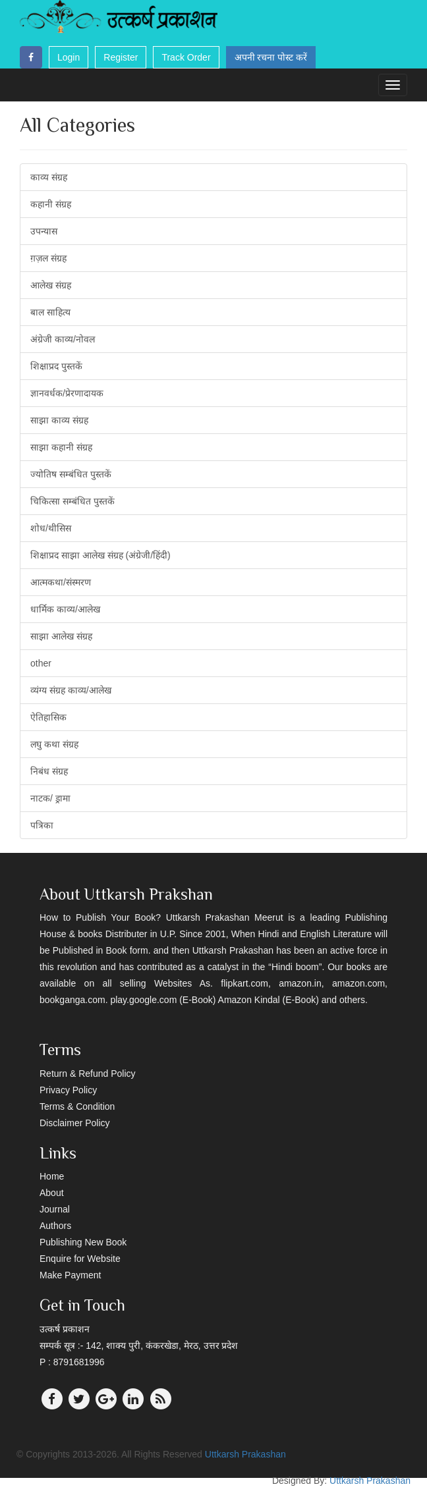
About (52, 1192)
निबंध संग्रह (49, 771)
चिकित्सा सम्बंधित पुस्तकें (72, 501)
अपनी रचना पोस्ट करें (271, 57)
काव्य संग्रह (48, 177)
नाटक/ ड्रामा (50, 798)
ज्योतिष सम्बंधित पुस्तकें (70, 474)
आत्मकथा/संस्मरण (60, 582)
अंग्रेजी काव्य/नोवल (62, 339)
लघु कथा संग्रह (54, 744)
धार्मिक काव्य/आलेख (65, 609)
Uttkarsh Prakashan (245, 1454)
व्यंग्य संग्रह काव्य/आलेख (70, 690)
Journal (55, 1209)
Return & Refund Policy (88, 1073)
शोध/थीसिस (50, 528)
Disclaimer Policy (75, 1123)
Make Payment (70, 1275)
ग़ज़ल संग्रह (48, 258)
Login (68, 57)
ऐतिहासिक (48, 717)
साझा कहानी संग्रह (61, 447)
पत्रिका (41, 825)
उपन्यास (43, 231)
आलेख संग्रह (50, 285)
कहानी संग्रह (50, 204)
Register (120, 57)
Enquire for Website (80, 1258)
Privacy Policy (68, 1090)
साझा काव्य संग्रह (59, 420)
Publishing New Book (83, 1242)
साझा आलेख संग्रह (61, 636)
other (40, 663)
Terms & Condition (77, 1106)
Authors (55, 1225)
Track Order (185, 57)
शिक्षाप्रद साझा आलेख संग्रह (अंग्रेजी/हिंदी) (100, 555)
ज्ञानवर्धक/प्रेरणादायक (66, 393)
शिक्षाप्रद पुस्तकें (56, 366)
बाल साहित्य (50, 312)
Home (52, 1176)
